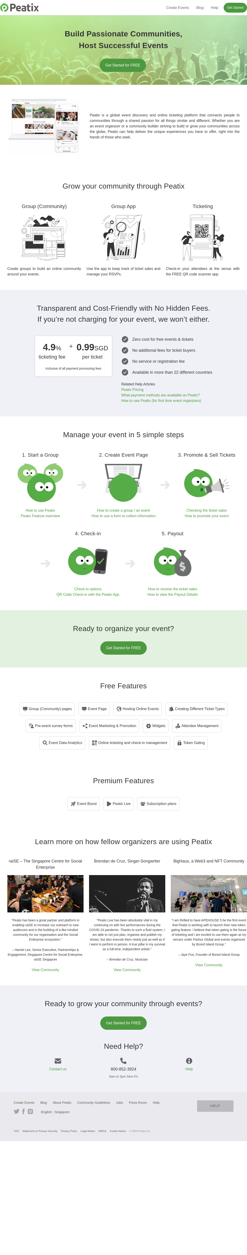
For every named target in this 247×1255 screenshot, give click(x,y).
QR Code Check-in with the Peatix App (88, 594)
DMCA (102, 1131)
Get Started (235, 7)
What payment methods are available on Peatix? (160, 395)
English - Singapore (55, 1112)
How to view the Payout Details (172, 594)
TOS (16, 1131)
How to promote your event (207, 516)
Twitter (16, 1111)
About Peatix (62, 1102)
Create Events (177, 8)
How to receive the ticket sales (172, 589)
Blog (200, 8)
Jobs (119, 1102)
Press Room (138, 1102)
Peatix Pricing (132, 390)
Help (214, 8)
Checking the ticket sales (207, 510)
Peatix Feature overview (40, 516)
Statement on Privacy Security (40, 1131)
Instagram (30, 1111)
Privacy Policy (69, 1131)
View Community (45, 970)
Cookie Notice (118, 1131)
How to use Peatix (40, 510)
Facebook (23, 1111)
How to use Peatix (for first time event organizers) (161, 401)
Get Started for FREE (122, 65)
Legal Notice (88, 1131)
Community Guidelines (93, 1102)
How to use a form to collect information (123, 516)
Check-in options (88, 589)
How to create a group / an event (123, 510)
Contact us (58, 1069)
